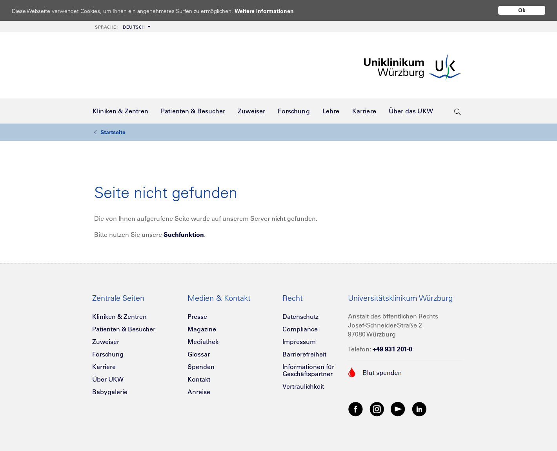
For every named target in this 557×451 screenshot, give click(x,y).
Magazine (201, 329)
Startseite (110, 132)
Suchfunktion (184, 234)
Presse (197, 316)
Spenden (201, 367)
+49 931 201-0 (392, 349)
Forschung (108, 354)
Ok (522, 10)
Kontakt (198, 379)
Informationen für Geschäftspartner (308, 370)
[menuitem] (122, 26)
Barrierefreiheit (304, 354)
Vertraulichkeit (303, 386)
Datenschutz (300, 316)
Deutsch (120, 27)
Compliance (300, 329)
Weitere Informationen (271, 11)
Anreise (198, 392)
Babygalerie (109, 392)
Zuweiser (105, 342)
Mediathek (202, 342)
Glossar (198, 354)
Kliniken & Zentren (119, 316)
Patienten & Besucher (123, 329)
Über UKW (108, 379)
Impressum (299, 342)
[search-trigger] (457, 111)
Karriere (104, 367)
